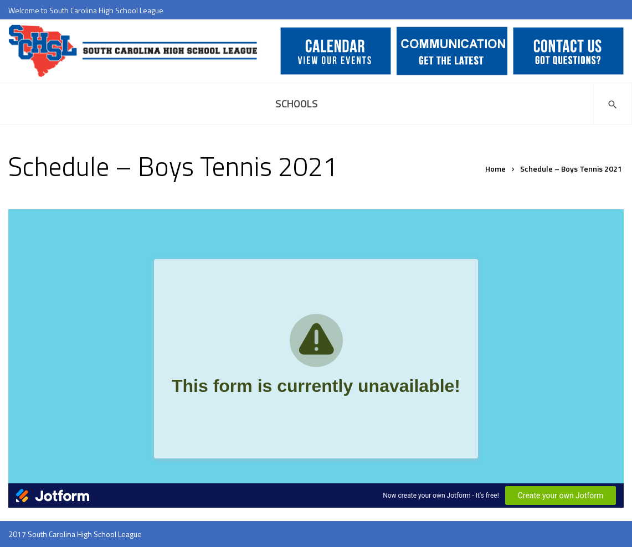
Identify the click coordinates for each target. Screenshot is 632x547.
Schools (296, 103)
